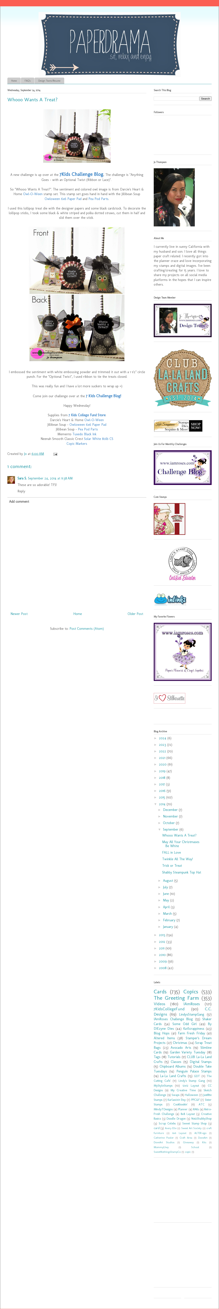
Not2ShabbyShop (201, 1118)
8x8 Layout (188, 1114)
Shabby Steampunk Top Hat (181, 872)
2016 (163, 791)
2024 (163, 738)
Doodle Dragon (176, 1118)
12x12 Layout (191, 1085)
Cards (160, 991)
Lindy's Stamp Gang (192, 1081)
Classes (176, 1062)
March (168, 914)
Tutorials (174, 1057)
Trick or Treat (172, 866)
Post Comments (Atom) (86, 629)
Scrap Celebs (167, 1123)
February (169, 920)
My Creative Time (183, 1090)
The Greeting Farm (176, 998)
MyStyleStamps (163, 1085)
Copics (190, 991)
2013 (162, 935)
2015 (162, 797)
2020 (163, 764)
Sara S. (22, 478)
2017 (162, 784)
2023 (163, 745)
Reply (21, 491)
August (168, 881)
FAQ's (28, 80)
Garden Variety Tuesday (188, 1052)
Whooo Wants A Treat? (179, 835)
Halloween (191, 1095)
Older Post (135, 614)
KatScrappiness (193, 1029)
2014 (163, 804)
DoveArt (202, 1137)
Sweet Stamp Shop (194, 1123)
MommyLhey (161, 1147)
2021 (162, 758)
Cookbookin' (180, 1104)
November (171, 816)
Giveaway (188, 1142)
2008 (163, 968)
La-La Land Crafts (173, 1076)
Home (14, 80)
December (171, 810)
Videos (159, 1003)
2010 (163, 955)
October (169, 823)
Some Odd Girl (184, 1024)
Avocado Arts (181, 1048)
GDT (197, 1076)
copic (188, 1151)
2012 (162, 942)
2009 (163, 961)
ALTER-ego (200, 1133)
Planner (183, 1109)
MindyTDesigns (163, 1109)
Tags (157, 1057)
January (168, 927)
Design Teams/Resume (49, 80)
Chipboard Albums (173, 1066)
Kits (204, 1142)
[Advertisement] (180, 1191)
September (171, 829)
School (195, 1147)
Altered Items (164, 1038)
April (167, 907)
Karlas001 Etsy (177, 1100)
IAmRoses (191, 1003)
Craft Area (186, 1137)
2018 (162, 778)
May (166, 900)
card (157, 1128)
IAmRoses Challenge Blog (173, 1019)
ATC (201, 1104)
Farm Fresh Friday (191, 1033)
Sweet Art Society (191, 1128)
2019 (163, 771)
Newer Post (19, 614)
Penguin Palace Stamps (194, 1071)
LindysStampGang (191, 1014)
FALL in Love (171, 852)
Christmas (180, 1043)
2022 (163, 751)
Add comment (19, 502)
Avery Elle (170, 1128)
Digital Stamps (201, 1062)
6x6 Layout (179, 1133)
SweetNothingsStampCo (167, 1151)
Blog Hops (162, 1033)
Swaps (175, 1095)
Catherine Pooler (164, 1137)
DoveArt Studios (164, 1142)
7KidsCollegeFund (169, 1008)
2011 (162, 948)
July (166, 887)
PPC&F (195, 1100)
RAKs (196, 1109)
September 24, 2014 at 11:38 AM (50, 478)
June (166, 894)
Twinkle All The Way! (177, 859)
